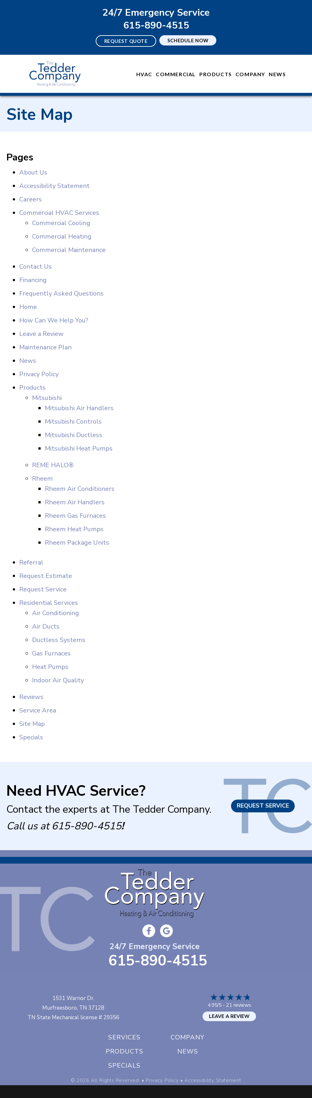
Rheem (42, 478)
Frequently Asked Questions (61, 293)
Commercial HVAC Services (59, 212)
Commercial (176, 74)
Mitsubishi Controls (73, 421)
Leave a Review (41, 333)
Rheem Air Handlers (75, 502)
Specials (31, 737)
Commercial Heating (62, 236)
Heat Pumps (50, 667)
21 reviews (238, 1005)
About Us (33, 172)
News (277, 74)
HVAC (144, 74)
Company (250, 74)
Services (124, 1037)
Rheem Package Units (77, 542)
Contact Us (35, 266)
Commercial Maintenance (69, 250)
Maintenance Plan (45, 347)
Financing (33, 280)
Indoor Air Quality (58, 680)
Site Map (32, 724)
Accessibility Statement (54, 186)
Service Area (37, 710)
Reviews (31, 697)
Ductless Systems (58, 640)
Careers (30, 199)
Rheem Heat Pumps (74, 529)
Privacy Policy (39, 374)
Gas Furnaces (51, 653)
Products (215, 74)
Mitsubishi (47, 398)
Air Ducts (46, 626)
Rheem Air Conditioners (80, 488)
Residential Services (48, 602)
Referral (31, 562)
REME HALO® (53, 465)
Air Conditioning (55, 613)
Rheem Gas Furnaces (75, 515)
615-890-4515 (156, 25)
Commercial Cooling (61, 223)
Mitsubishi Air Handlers (79, 408)
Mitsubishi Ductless (73, 435)
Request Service (43, 589)
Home (28, 307)
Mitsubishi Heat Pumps (79, 448)
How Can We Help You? (53, 320)
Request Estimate (45, 576)
